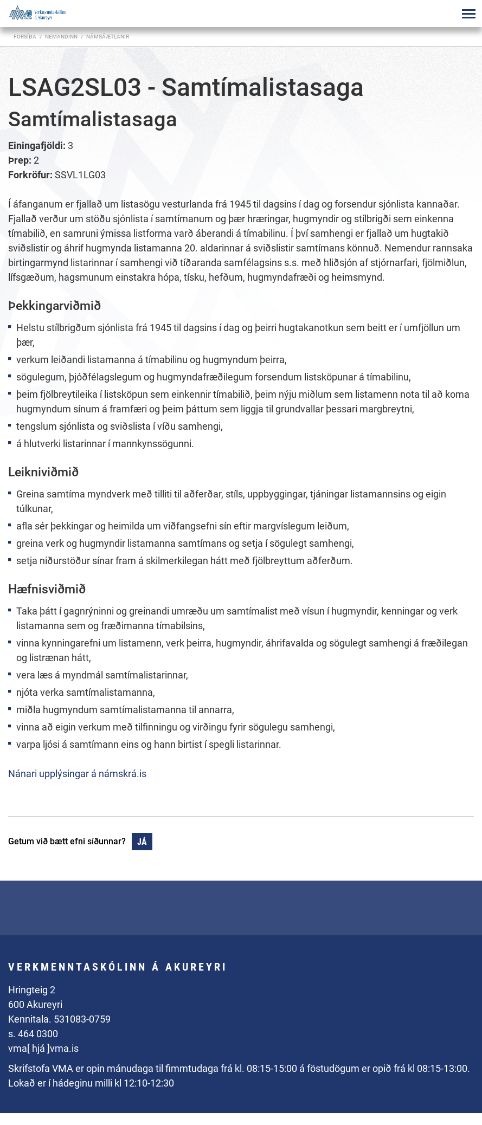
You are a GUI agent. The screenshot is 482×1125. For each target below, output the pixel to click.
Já (142, 842)
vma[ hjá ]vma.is (43, 1048)
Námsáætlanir (107, 37)
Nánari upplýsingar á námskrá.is (77, 773)
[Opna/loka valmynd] (468, 13)
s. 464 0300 (33, 1033)
